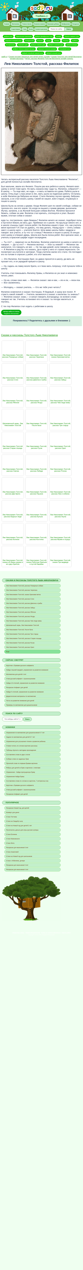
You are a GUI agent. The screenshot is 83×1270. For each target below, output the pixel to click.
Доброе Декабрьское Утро (44, 36)
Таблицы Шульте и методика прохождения (21, 750)
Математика (16, 24)
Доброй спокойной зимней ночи (32, 53)
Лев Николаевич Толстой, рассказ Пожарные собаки (24, 586)
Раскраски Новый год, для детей (17, 808)
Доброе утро (8, 36)
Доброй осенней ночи (54, 53)
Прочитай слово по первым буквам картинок (22, 763)
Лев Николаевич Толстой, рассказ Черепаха (21, 590)
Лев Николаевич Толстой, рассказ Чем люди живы (24, 621)
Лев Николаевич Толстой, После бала (19, 630)
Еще (7, 651)
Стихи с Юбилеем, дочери (15, 861)
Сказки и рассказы (41, 29)
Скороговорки (15, 29)
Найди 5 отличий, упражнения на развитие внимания (25, 692)
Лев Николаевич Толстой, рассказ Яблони (21, 612)
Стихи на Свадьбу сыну (14, 821)
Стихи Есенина (11, 834)
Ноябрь (58, 36)
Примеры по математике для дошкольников (21, 705)
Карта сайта (66, 932)
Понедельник (29, 40)
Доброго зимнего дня (38, 45)
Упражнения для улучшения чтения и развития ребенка (25, 741)
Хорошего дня (22, 45)
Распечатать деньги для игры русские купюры (22, 830)
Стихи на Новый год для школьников (19, 856)
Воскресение (10, 45)
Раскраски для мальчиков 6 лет (17, 869)
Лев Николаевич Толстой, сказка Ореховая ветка (23, 594)
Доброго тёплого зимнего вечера (23, 49)
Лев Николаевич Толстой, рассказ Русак (20, 643)
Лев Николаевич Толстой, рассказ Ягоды (20, 616)
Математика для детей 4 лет (16, 674)
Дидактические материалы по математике (21, 696)
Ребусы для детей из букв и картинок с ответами (23, 768)
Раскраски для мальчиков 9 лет (17, 865)
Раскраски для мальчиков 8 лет (17, 847)
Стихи (24, 29)
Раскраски (75, 24)
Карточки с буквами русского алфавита (20, 665)
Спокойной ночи (64, 49)
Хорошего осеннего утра (13, 40)
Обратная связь (18, 932)
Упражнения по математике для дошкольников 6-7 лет (25, 732)
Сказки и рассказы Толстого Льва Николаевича (29, 335)
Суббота (75, 40)
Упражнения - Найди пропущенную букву (20, 772)
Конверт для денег (12, 812)
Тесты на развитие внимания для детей (20, 700)
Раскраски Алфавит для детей (17, 687)
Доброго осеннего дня (56, 45)
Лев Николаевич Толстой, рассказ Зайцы (20, 608)
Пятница (65, 40)
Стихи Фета (10, 843)
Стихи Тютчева (11, 817)
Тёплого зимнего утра (72, 36)
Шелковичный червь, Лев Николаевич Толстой (22, 625)
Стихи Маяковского (13, 839)
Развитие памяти (39, 24)
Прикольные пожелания (24, 36)
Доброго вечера (72, 45)
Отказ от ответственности (51, 932)
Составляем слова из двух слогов (18, 754)
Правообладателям (33, 932)
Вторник (40, 40)
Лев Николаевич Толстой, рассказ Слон (20, 599)
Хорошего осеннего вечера (47, 49)
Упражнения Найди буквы (15, 776)
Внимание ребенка (53, 24)
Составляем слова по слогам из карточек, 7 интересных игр (27, 781)
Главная (6, 24)
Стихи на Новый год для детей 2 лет (19, 825)
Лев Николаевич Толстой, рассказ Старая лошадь (24, 638)
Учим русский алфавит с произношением (20, 679)
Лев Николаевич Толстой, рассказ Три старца (22, 634)
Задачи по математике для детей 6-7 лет (20, 737)
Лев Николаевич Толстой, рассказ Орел (20, 647)
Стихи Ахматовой (12, 852)
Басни (31, 29)
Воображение (65, 24)
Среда (48, 40)
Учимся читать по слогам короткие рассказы (22, 746)
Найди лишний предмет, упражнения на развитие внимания (27, 670)
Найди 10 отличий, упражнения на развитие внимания (25, 683)
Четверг (56, 40)
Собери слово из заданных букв (17, 759)
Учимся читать (27, 24)
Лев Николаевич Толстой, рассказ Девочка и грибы (24, 603)
